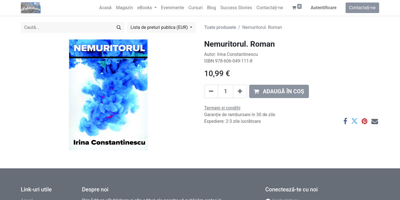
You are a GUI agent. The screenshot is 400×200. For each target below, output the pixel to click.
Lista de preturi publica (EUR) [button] (160, 27)
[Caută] (119, 27)
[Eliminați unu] (211, 91)
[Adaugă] (240, 91)
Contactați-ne (362, 7)
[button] (279, 91)
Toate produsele (220, 27)
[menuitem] (105, 7)
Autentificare (323, 7)
